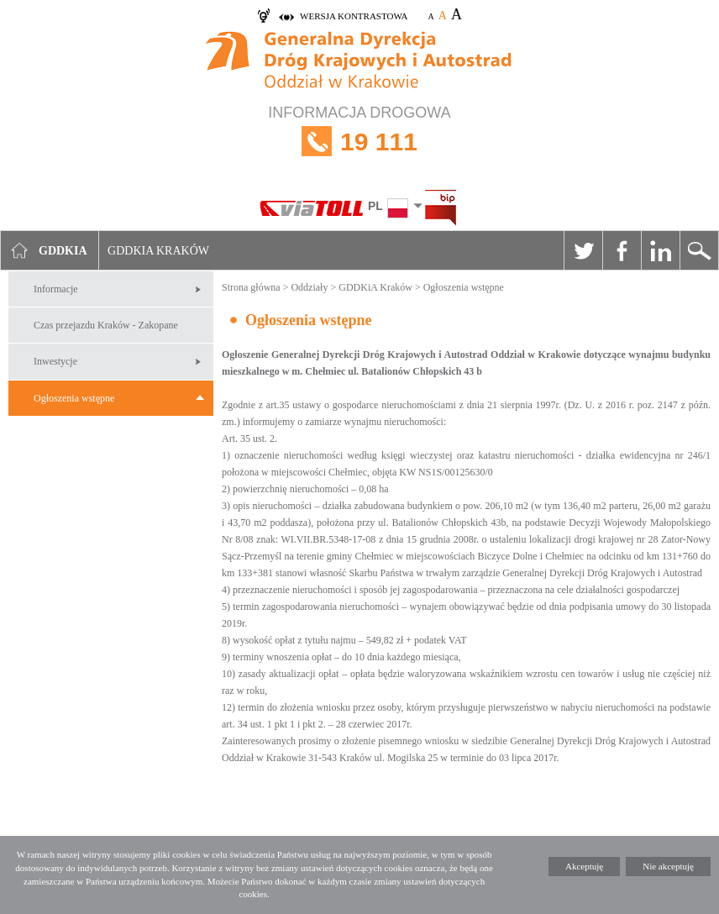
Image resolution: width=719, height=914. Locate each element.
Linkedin (660, 250)
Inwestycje (55, 361)
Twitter (583, 250)
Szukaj (699, 250)
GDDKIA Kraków (158, 250)
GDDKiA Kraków (375, 287)
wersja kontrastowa (353, 16)
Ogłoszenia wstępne (74, 398)
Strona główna (251, 287)
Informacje (56, 289)
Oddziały (309, 287)
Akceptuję (584, 866)
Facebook (621, 250)
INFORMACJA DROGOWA (359, 141)
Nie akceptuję (668, 866)
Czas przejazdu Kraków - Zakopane (106, 325)
